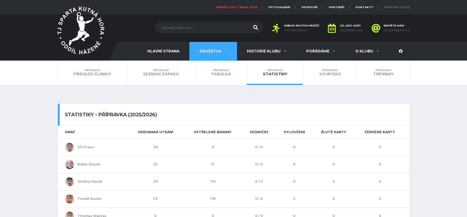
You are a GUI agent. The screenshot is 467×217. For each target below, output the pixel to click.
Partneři (336, 7)
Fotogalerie (279, 7)
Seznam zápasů (160, 73)
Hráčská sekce (397, 7)
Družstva (211, 51)
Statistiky (275, 73)
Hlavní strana (163, 51)
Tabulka (221, 73)
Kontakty (364, 7)
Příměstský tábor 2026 (236, 7)
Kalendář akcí (351, 30)
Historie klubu (264, 51)
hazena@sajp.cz (397, 30)
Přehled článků (92, 73)
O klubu (364, 51)
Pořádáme (318, 51)
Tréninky (383, 73)
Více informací (295, 30)
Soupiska (330, 73)
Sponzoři (309, 7)
